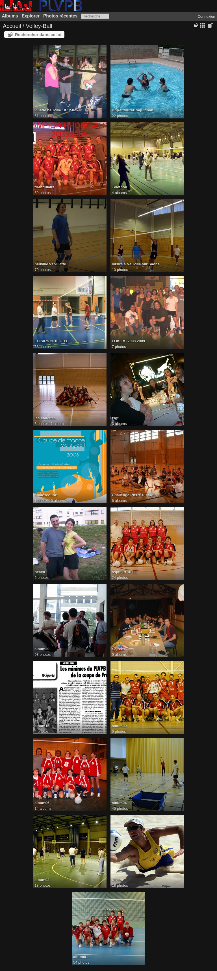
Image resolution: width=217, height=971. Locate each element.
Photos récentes (60, 16)
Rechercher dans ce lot (38, 34)
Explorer (31, 16)
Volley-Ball (39, 26)
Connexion (206, 16)
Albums (10, 16)
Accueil (12, 26)
